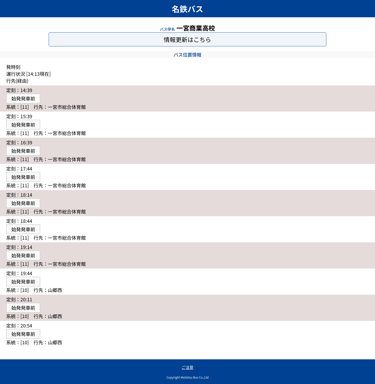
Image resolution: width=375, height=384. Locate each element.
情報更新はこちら (187, 39)
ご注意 (187, 367)
